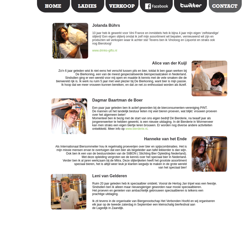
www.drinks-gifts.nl (104, 50)
